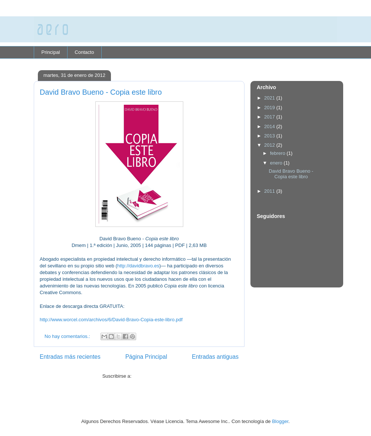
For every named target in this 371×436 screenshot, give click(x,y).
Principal (51, 52)
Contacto (84, 52)
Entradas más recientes (70, 357)
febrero (278, 153)
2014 (270, 126)
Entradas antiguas (215, 357)
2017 (270, 117)
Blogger (280, 421)
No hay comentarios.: (68, 336)
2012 (270, 145)
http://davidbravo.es (138, 266)
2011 (270, 191)
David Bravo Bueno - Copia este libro (101, 92)
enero (277, 163)
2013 (270, 136)
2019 (270, 107)
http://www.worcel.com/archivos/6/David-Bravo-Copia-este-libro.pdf (111, 319)
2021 (270, 98)
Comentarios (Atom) (154, 376)
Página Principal (146, 357)
